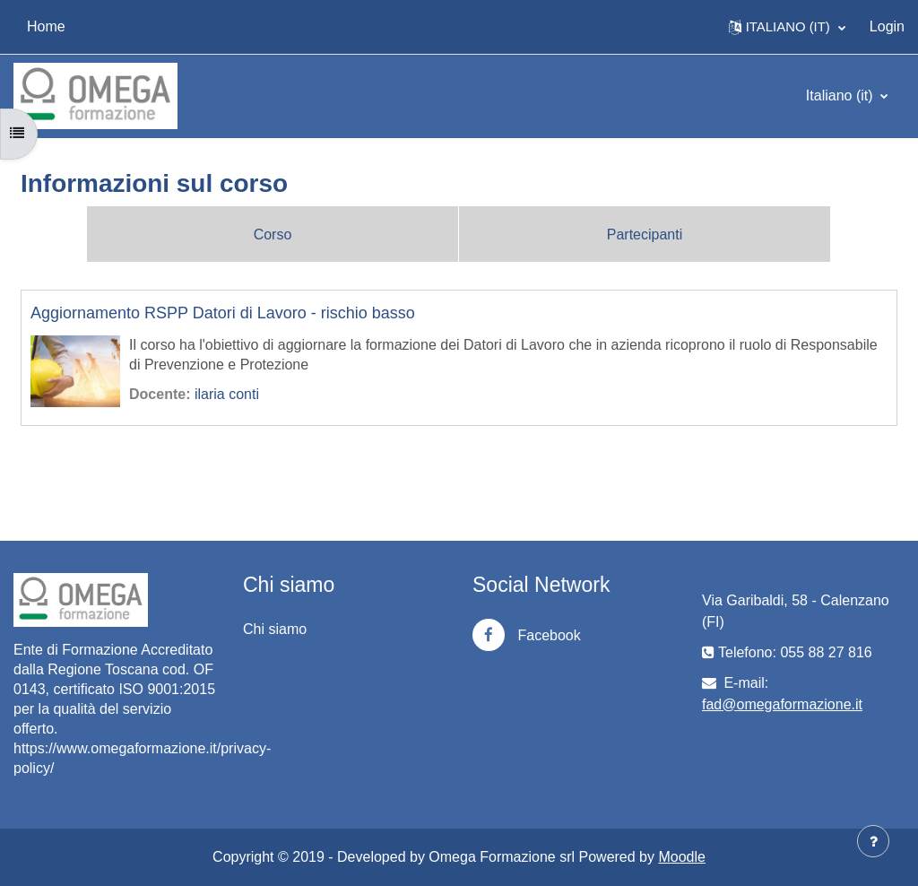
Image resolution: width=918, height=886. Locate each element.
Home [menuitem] (46, 26)
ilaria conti (227, 394)
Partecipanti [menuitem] (645, 234)
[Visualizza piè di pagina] (873, 841)
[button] (787, 27)
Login (887, 26)
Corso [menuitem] (273, 234)
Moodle (681, 856)
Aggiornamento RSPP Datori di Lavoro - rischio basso (222, 313)
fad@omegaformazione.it (782, 704)
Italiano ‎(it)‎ (841, 95)
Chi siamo (275, 629)
